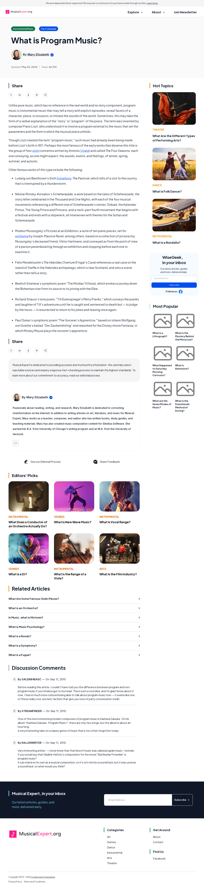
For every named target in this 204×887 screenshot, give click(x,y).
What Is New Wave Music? (72, 522)
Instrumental (18, 516)
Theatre (158, 129)
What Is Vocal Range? (115, 522)
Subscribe (174, 285)
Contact (158, 842)
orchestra (21, 236)
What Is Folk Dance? (167, 191)
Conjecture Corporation (43, 877)
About (157, 837)
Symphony (64, 178)
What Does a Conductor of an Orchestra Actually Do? (28, 524)
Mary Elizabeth (38, 54)
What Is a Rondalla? (166, 242)
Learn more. (152, 3)
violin (36, 150)
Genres (59, 516)
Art (109, 837)
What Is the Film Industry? (118, 574)
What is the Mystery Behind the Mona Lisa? (184, 336)
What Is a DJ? (18, 574)
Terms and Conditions (34, 881)
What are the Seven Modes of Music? (161, 404)
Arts (102, 569)
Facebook (159, 858)
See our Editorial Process (42, 461)
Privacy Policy (15, 881)
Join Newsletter (185, 12)
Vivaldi (85, 150)
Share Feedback (106, 461)
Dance (157, 185)
